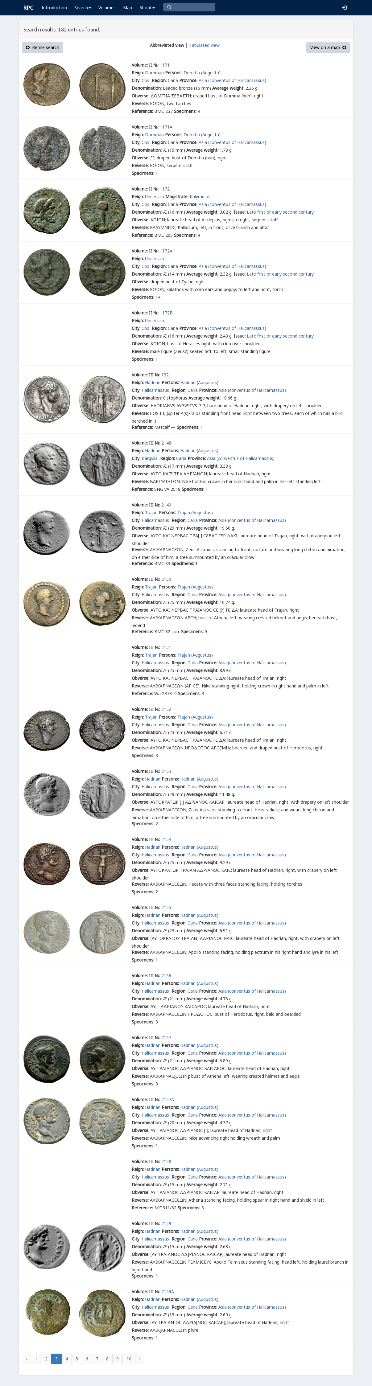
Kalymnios (200, 196)
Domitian (154, 73)
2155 (166, 907)
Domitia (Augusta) (202, 73)
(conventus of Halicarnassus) (237, 80)
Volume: (140, 65)
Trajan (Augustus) (195, 512)
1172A (166, 251)
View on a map (328, 47)
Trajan (151, 512)
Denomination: (147, 88)
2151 (166, 647)
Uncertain (154, 196)
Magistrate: (176, 196)
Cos (146, 80)
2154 (166, 839)
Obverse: (140, 96)
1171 (165, 65)
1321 (166, 375)
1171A (166, 127)
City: (136, 80)
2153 (166, 771)
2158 (166, 1161)
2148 (166, 443)
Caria (173, 80)
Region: (159, 80)
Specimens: (185, 111)
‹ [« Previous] (26, 1359)
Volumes (107, 7)
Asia (203, 80)
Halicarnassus (156, 390)
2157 (166, 1037)
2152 (166, 709)
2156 (166, 975)
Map (127, 7)
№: (156, 65)
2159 (166, 1223)
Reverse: (140, 103)
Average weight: (228, 88)
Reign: (138, 73)
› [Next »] (139, 1359)
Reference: (142, 111)
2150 (166, 579)
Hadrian (152, 382)
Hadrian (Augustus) (199, 382)
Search (82, 7)
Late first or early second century (280, 212)
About (147, 7)
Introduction (54, 7)
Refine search (42, 47)
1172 (165, 189)
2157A (167, 1099)
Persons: (173, 73)
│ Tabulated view (202, 45)
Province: (188, 80)
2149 (166, 505)
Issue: (240, 212)
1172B (166, 313)
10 (128, 1359)
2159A (167, 1291)
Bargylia (150, 458)
